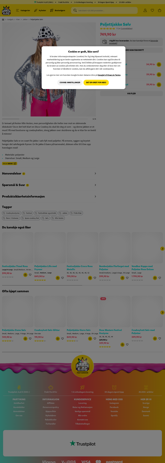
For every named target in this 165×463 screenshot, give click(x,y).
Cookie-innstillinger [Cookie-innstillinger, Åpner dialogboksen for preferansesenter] (69, 82)
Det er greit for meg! (96, 82)
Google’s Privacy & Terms (109, 75)
